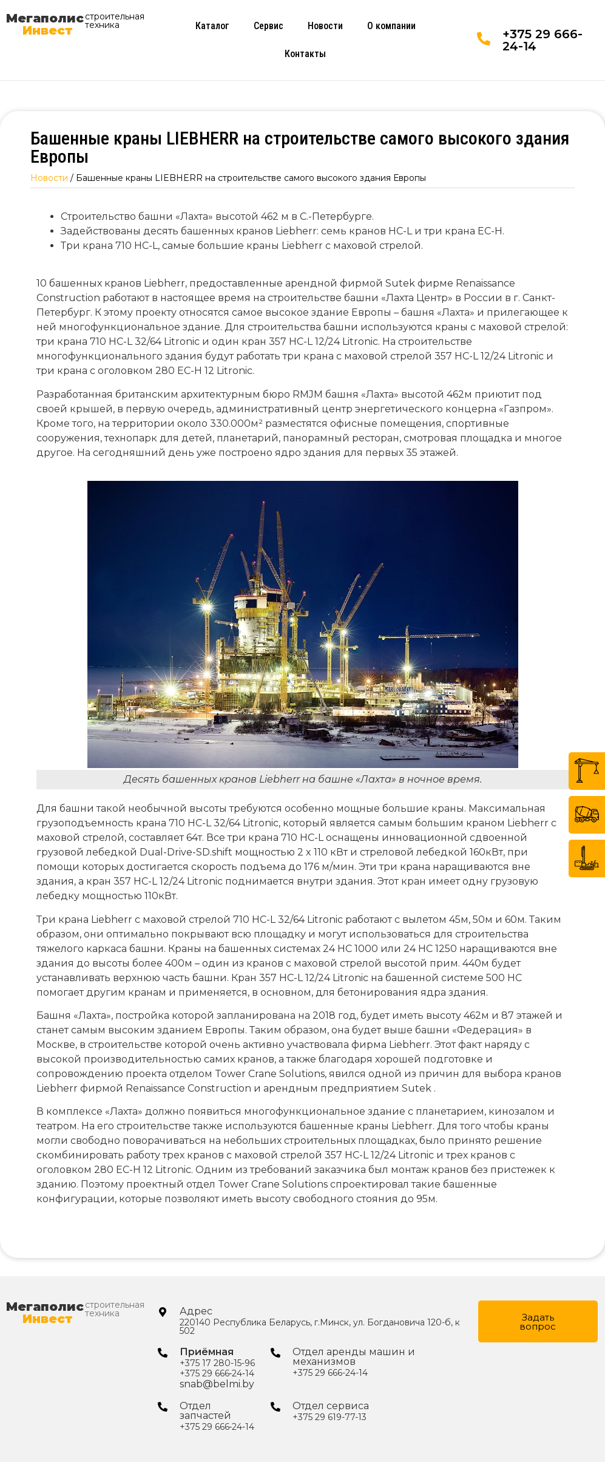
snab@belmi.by (217, 1384)
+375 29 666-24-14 (542, 40)
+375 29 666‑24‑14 (217, 1373)
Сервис (268, 26)
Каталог (212, 26)
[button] (538, 1321)
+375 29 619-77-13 (329, 1417)
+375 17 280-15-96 (217, 1363)
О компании (391, 26)
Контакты (305, 53)
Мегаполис (45, 24)
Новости (325, 26)
